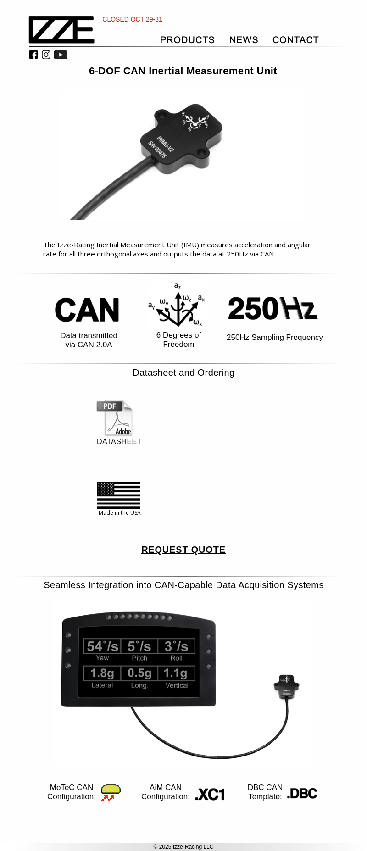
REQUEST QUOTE (183, 550)
